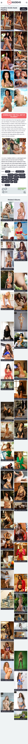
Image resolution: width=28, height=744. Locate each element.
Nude (15, 181)
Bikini (16, 174)
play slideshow (23, 9)
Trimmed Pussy (5, 181)
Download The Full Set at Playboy (14, 116)
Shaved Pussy (9, 179)
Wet (12, 181)
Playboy (8, 171)
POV (3, 179)
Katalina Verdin (20, 171)
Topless (16, 179)
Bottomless (22, 174)
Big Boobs (10, 174)
